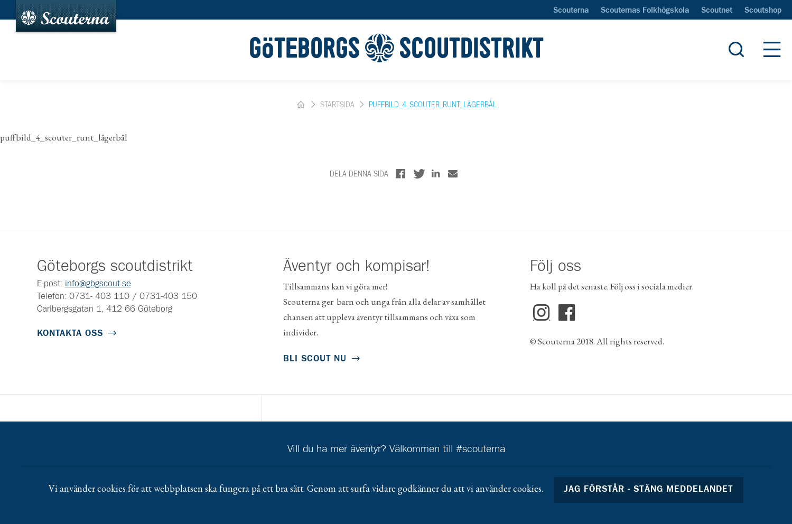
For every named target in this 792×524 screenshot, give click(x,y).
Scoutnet (716, 10)
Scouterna (571, 10)
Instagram (542, 313)
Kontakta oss (70, 333)
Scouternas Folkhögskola (645, 10)
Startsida (337, 105)
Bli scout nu (315, 358)
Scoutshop (762, 10)
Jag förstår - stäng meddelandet (648, 489)
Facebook (567, 313)
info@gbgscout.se (98, 283)
